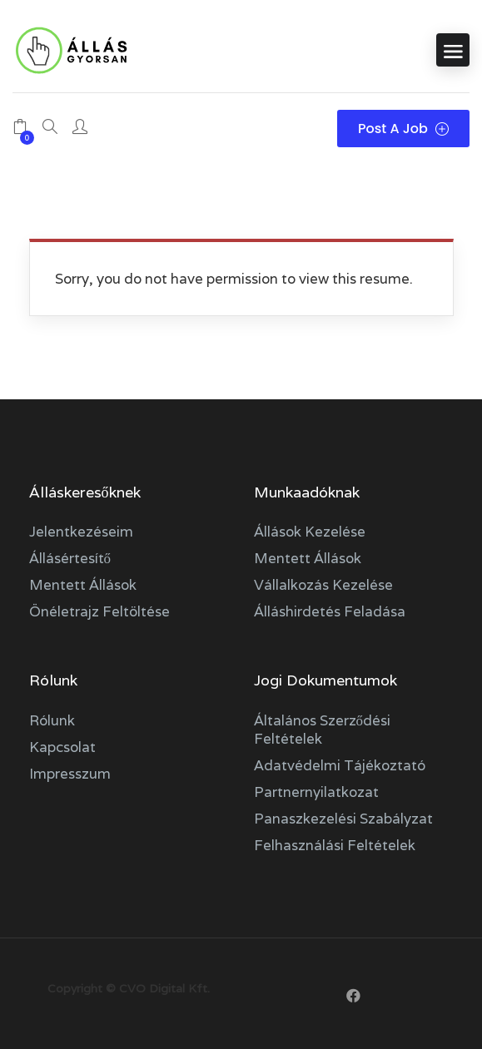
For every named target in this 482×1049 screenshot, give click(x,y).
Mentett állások (83, 585)
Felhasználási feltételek (334, 845)
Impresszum (70, 773)
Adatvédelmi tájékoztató (339, 765)
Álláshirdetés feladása (329, 611)
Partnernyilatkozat (316, 792)
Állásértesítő (70, 558)
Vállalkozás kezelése (323, 585)
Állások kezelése (309, 531)
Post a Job (403, 128)
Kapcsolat (62, 747)
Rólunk (52, 720)
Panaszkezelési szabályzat (343, 818)
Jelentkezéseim (81, 531)
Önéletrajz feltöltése (99, 611)
